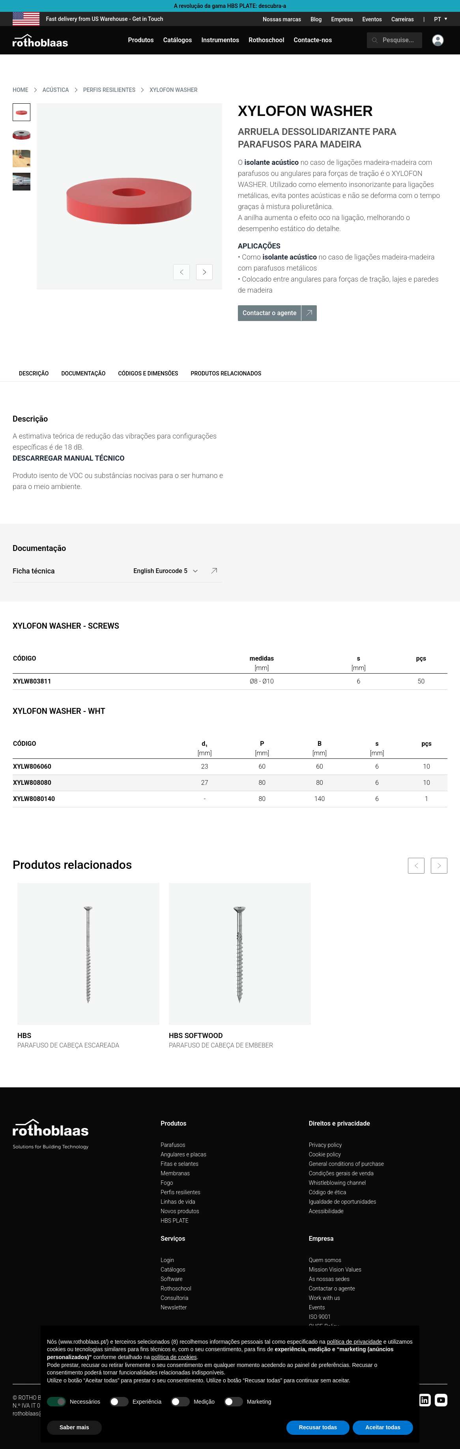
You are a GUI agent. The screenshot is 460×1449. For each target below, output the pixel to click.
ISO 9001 (320, 1317)
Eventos (372, 19)
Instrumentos (220, 40)
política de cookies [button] (174, 1357)
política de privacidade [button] (354, 1342)
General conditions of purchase (346, 1164)
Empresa (342, 19)
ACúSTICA (56, 90)
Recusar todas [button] (318, 1427)
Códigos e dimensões (148, 373)
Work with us (324, 1298)
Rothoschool (176, 1288)
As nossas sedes (329, 1279)
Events (317, 1307)
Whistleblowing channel (337, 1183)
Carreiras (402, 19)
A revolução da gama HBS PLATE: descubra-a (230, 6)
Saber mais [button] (74, 1427)
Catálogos (173, 1269)
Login (167, 1260)
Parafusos (173, 1145)
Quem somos (325, 1260)
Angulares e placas (183, 1154)
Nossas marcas (282, 19)
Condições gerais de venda (341, 1173)
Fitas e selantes (179, 1164)
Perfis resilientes (180, 1192)
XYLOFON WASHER (173, 90)
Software (171, 1279)
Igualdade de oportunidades (342, 1202)
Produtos (141, 40)
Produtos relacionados (226, 373)
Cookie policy (325, 1154)
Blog (316, 19)
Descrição (34, 373)
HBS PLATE (175, 1220)
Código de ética (327, 1192)
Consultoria (174, 1298)
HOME (20, 90)
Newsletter (174, 1307)
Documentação (83, 373)
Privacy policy (325, 1145)
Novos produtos (180, 1211)
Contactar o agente (332, 1288)
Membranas (175, 1173)
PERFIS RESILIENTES (109, 90)
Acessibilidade (326, 1211)
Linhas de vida (178, 1202)
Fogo (167, 1183)
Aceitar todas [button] (382, 1427)
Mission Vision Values (335, 1269)
